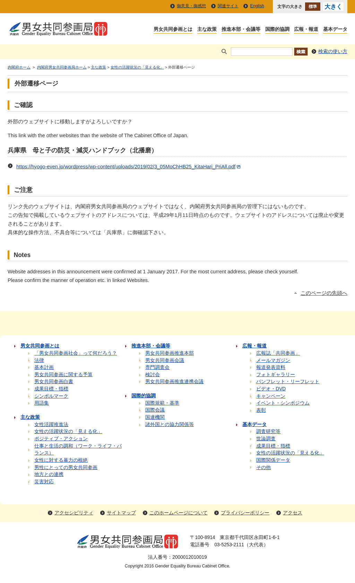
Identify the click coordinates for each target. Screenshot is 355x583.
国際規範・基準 (162, 403)
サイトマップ (121, 512)
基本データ (335, 29)
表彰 (261, 410)
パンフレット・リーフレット (287, 381)
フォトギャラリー (275, 374)
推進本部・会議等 (241, 29)
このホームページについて (178, 512)
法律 (39, 360)
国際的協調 (277, 29)
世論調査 (266, 438)
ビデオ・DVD (271, 388)
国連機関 (155, 417)
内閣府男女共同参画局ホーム (62, 67)
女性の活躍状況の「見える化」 (137, 67)
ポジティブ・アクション (61, 438)
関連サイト (228, 5)
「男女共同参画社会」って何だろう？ (75, 353)
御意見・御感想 (191, 5)
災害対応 (44, 481)
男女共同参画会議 (164, 360)
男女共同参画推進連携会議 (174, 381)
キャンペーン (270, 396)
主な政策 (207, 29)
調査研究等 (268, 431)
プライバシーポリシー (245, 512)
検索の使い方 (332, 51)
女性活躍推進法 (51, 424)
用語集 (41, 403)
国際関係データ (273, 460)
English (257, 5)
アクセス (292, 512)
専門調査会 (157, 367)
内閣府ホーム (19, 67)
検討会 (152, 374)
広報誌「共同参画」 (278, 353)
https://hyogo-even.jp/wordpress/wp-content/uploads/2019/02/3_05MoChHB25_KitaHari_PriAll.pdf (129, 166)
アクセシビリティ (73, 512)
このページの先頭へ (324, 293)
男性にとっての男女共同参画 (65, 467)
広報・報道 (306, 29)
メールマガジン (273, 360)
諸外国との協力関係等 (169, 424)
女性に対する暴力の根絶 (61, 460)
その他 (263, 467)
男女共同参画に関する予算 (63, 374)
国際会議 (155, 410)
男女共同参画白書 (53, 381)
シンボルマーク (51, 396)
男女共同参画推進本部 (169, 353)
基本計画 (44, 367)
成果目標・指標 (51, 388)
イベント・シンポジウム (283, 403)
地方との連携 (48, 474)
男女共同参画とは (173, 29)
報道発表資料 (270, 367)
